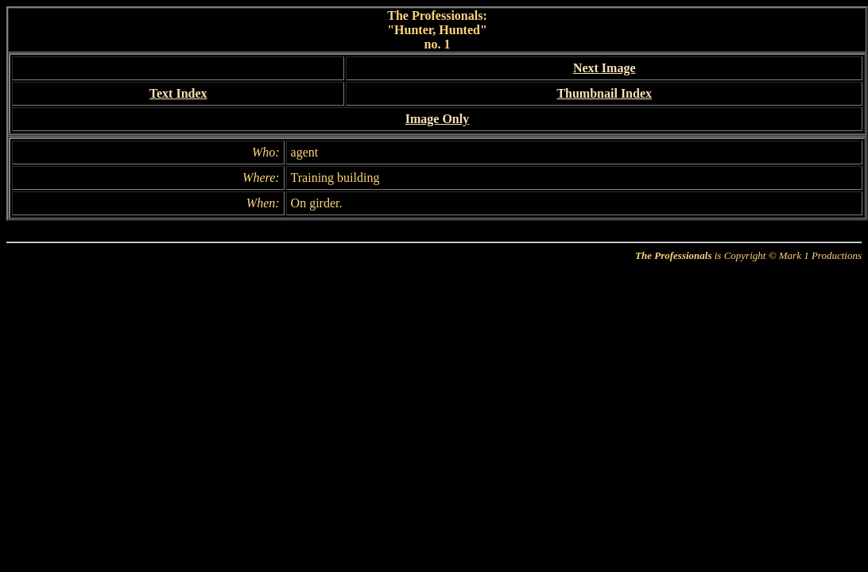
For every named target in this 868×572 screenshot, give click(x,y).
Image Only (437, 119)
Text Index (178, 93)
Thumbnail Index (604, 93)
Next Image (604, 68)
